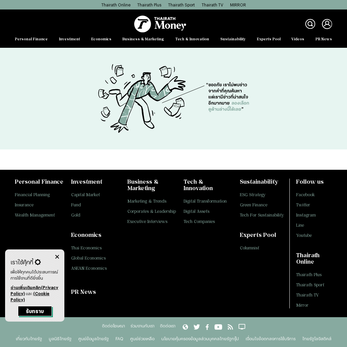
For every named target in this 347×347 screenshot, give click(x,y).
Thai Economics (86, 247)
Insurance (24, 204)
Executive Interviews (147, 221)
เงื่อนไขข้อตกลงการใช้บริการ (270, 338)
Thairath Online (115, 4)
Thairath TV (212, 4)
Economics (101, 39)
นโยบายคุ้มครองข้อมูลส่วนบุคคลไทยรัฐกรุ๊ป (200, 338)
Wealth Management (35, 215)
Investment (69, 39)
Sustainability (233, 39)
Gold (75, 215)
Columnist (249, 247)
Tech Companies (199, 221)
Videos (297, 39)
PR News (323, 39)
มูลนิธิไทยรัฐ (60, 338)
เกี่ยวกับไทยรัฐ (29, 338)
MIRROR (238, 4)
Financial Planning (32, 194)
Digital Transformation (205, 201)
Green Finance (253, 204)
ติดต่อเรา (168, 325)
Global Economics (88, 258)
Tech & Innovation (192, 39)
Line (300, 225)
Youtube (304, 235)
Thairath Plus (149, 4)
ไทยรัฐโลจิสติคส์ (316, 338)
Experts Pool (269, 39)
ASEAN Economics (89, 268)
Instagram (306, 215)
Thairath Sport (181, 4)
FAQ (119, 338)
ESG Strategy (253, 194)
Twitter (303, 204)
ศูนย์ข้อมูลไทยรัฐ (93, 338)
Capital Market (85, 194)
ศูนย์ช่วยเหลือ (142, 338)
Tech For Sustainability (262, 215)
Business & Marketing (143, 39)
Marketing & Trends (146, 201)
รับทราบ (35, 311)
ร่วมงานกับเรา (142, 325)
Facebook (305, 194)
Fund (76, 204)
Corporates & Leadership (151, 211)
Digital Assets (196, 211)
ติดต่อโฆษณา (113, 325)
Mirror (302, 305)
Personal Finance (31, 39)
